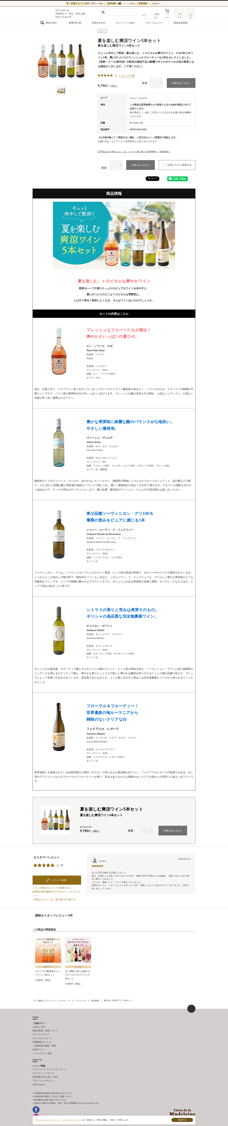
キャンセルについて (42, 1033)
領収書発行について (42, 1037)
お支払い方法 (39, 1022)
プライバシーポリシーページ (47, 1120)
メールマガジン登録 (42, 1048)
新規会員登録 (180, 22)
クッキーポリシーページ (72, 1120)
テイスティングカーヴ (43, 1067)
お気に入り (157, 15)
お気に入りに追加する (174, 165)
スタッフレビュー (154, 22)
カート (167, 15)
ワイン (133, 97)
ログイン (146, 15)
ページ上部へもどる (191, 1005)
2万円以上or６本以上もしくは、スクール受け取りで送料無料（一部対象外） (137, 151)
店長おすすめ (98, 22)
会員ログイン (39, 1044)
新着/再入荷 (75, 22)
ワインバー (190, 15)
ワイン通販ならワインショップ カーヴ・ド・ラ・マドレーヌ (44, 13)
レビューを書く (59, 876)
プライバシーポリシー (43, 1074)
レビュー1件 (127, 75)
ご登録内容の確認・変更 (44, 1040)
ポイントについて (41, 1030)
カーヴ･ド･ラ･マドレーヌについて (49, 1063)
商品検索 (95, 996)
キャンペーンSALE (125, 22)
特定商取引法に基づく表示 (45, 1071)
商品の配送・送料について (45, 1026)
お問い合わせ (39, 1078)
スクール (179, 15)
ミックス (143, 97)
